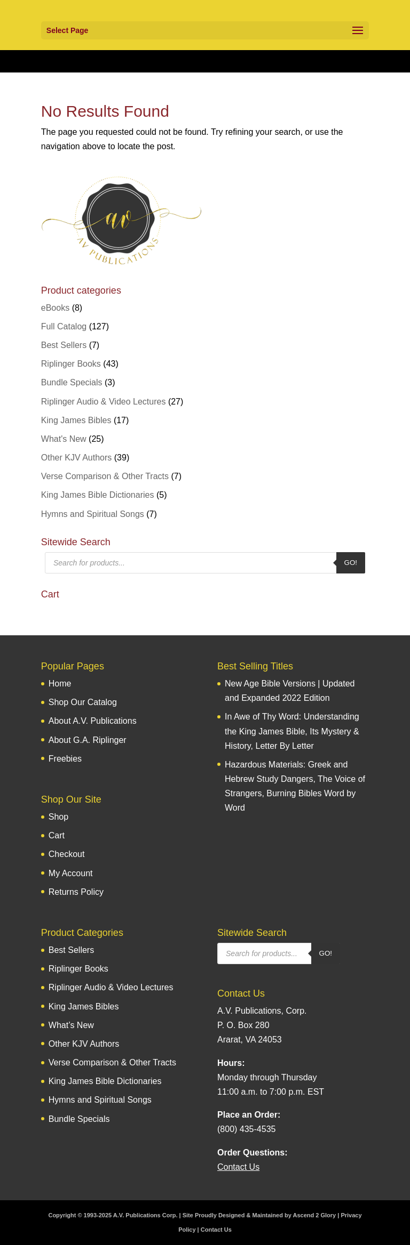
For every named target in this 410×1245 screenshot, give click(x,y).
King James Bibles (76, 420)
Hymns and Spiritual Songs (92, 514)
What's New (63, 438)
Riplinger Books (71, 363)
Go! (350, 563)
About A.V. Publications (93, 720)
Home (60, 683)
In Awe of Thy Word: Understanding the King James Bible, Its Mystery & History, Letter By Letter (292, 731)
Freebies (65, 758)
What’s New (71, 1025)
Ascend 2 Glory (314, 1215)
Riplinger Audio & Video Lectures (103, 401)
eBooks (55, 307)
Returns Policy (76, 891)
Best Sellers (63, 345)
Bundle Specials (71, 382)
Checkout (67, 854)
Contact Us (216, 1229)
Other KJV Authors (76, 457)
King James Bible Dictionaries (97, 494)
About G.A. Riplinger (88, 740)
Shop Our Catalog (83, 702)
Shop (58, 816)
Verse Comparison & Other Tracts (105, 476)
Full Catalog (63, 326)
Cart (57, 835)
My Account (71, 873)
